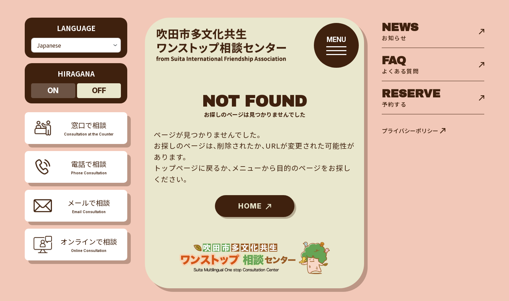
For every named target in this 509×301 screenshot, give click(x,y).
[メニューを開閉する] (76, 164)
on (53, 88)
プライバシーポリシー (410, 130)
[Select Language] (76, 44)
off (99, 88)
